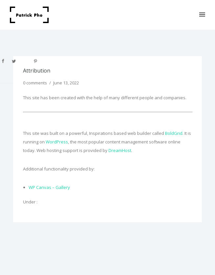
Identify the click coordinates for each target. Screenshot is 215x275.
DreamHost (119, 150)
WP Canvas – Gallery (49, 187)
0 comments (35, 83)
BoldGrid (173, 133)
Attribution (36, 70)
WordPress (57, 142)
